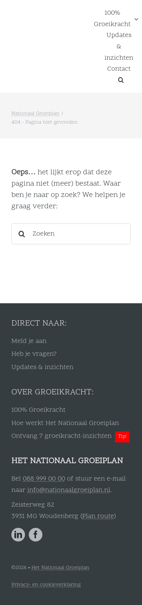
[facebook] (35, 534)
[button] (121, 80)
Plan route (98, 516)
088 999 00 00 (44, 479)
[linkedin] (18, 534)
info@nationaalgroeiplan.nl (68, 490)
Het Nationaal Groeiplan (60, 567)
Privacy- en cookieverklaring (46, 584)
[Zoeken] (71, 233)
